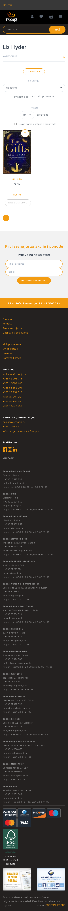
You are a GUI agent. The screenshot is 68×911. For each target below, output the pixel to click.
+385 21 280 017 (13, 771)
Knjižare (7, 4)
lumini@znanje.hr (15, 595)
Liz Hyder (17, 178)
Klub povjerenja (12, 344)
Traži (57, 29)
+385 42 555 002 (13, 591)
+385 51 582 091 (12, 387)
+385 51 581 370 (13, 636)
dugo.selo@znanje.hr (17, 753)
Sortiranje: (34, 80)
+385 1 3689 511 (12, 426)
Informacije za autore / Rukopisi (21, 431)
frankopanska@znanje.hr (18, 663)
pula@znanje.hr (14, 505)
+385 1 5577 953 (12, 405)
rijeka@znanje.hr (14, 528)
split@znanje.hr (14, 573)
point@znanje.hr (14, 798)
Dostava (7, 353)
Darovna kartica (12, 357)
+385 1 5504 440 (12, 383)
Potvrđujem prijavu (34, 280)
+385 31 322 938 (13, 704)
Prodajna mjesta (12, 328)
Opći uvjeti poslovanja (15, 332)
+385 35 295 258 (12, 396)
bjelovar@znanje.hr (16, 730)
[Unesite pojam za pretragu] (34, 30)
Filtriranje (34, 71)
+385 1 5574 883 (13, 659)
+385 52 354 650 (12, 401)
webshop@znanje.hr (14, 373)
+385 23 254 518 (12, 392)
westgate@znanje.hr (16, 685)
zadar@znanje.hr (14, 618)
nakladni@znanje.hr (14, 421)
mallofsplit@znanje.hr (17, 775)
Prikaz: (34, 107)
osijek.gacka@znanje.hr (18, 708)
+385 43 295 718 (12, 378)
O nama (7, 318)
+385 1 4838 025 (13, 749)
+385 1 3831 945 (13, 794)
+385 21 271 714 (13, 569)
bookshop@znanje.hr (17, 483)
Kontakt (7, 323)
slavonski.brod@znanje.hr (19, 550)
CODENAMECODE (55, 904)
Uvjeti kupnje (10, 348)
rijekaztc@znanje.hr (16, 640)
